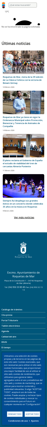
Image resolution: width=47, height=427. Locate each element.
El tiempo (6, 347)
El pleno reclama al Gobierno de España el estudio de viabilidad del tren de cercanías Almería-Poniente (22, 163)
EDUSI (4, 342)
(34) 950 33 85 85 (16, 287)
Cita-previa (7, 315)
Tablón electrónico (11, 325)
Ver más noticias (24, 217)
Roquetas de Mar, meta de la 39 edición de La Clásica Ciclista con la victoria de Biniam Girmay (23, 79)
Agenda (5, 331)
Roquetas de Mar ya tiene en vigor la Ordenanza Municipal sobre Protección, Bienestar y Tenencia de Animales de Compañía (23, 122)
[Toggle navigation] (42, 5)
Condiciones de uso (18, 420)
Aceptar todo (32, 414)
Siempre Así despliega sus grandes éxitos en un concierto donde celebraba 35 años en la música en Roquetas (23, 203)
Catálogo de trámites (12, 309)
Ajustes (35, 420)
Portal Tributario (10, 320)
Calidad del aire (9, 336)
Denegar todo (14, 414)
